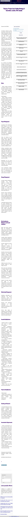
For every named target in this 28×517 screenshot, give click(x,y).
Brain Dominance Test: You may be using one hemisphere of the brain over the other (6, 507)
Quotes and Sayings (19, 2)
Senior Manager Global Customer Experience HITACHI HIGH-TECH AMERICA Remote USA (21, 72)
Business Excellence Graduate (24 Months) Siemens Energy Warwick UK (21, 60)
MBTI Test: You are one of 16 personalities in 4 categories (6, 497)
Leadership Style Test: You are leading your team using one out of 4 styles (6, 504)
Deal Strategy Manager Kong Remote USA (21, 69)
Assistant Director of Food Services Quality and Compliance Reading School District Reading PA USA (21, 76)
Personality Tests (2, 3)
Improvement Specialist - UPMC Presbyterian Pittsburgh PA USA (21, 44)
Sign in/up (15, 3)
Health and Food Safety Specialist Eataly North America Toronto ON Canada (21, 79)
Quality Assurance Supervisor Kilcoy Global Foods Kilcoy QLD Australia (21, 89)
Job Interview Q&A (10, 2)
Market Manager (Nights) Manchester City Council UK (21, 64)
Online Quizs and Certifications (19, 29)
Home (0, 2)
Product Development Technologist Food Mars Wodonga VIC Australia (21, 86)
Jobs (24, 2)
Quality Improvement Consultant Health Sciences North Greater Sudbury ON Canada (21, 54)
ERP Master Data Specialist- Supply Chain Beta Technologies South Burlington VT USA (21, 38)
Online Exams (6, 2)
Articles (22, 2)
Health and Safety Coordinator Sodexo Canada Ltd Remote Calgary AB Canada (21, 82)
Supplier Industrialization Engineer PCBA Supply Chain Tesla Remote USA (21, 41)
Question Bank (3, 2)
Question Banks (16, 28)
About (8, 3)
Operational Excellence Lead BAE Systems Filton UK (21, 57)
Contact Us (10, 3)
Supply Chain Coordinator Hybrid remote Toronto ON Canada (21, 51)
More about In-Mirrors (3, 514)
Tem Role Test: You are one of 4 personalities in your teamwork (6, 501)
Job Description (13, 2)
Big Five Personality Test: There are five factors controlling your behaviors (6, 511)
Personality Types (5, 3)
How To (16, 2)
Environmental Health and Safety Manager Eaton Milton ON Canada (21, 47)
